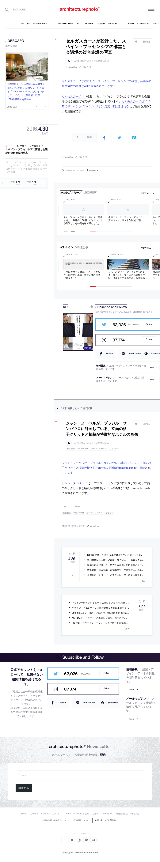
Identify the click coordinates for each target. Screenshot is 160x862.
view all (146, 193)
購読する (23, 787)
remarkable (101, 61)
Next (44, 106)
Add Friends (134, 353)
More (152, 367)
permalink (93, 170)
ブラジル (114, 449)
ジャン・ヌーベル (99, 449)
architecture (82, 61)
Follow (149, 324)
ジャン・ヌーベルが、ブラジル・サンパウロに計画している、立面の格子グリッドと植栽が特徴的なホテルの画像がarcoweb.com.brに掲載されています (106, 467)
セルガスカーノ (74, 67)
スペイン (88, 67)
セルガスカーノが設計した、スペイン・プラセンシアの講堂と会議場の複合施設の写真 (27, 149)
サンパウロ (83, 449)
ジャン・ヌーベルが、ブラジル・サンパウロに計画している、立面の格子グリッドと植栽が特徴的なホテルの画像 (27, 167)
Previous (38, 106)
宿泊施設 (71, 449)
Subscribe (113, 702)
